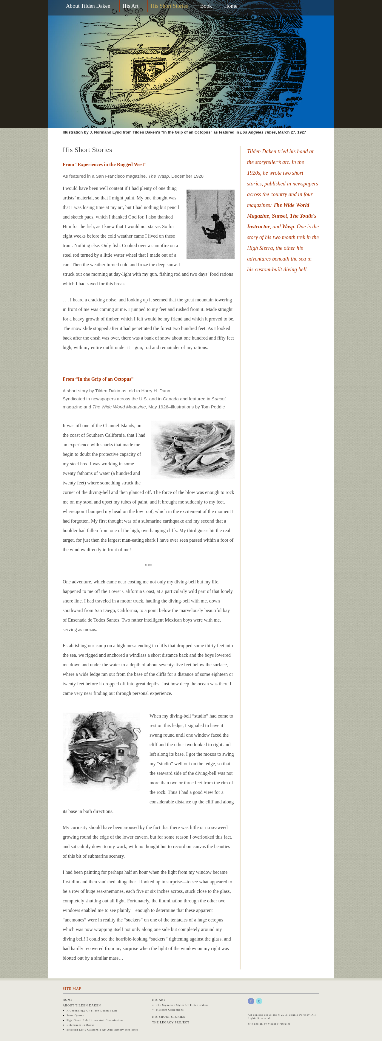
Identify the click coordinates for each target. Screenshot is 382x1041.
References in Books (81, 1024)
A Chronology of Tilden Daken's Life (92, 1010)
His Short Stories (169, 6)
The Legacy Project (171, 1022)
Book (206, 6)
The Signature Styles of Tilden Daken (182, 1004)
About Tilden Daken (88, 6)
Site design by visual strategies (269, 1023)
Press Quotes (75, 1015)
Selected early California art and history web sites (102, 1029)
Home (230, 6)
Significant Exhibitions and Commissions (95, 1020)
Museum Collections (170, 1009)
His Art (130, 6)
